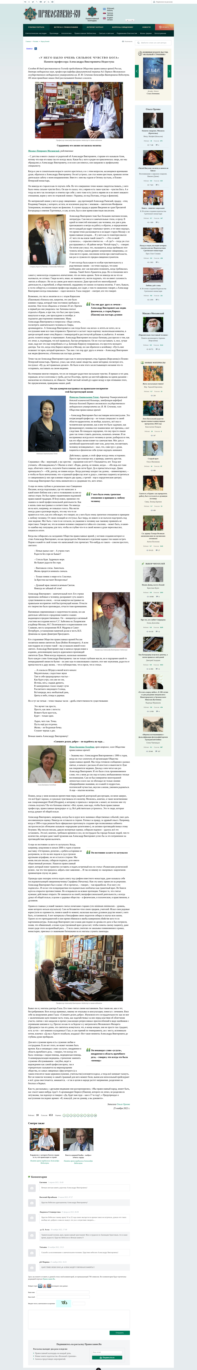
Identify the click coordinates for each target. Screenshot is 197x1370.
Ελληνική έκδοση (108, 9)
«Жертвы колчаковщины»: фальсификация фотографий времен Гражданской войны (153, 737)
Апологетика (66, 33)
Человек (35, 41)
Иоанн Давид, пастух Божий (153, 585)
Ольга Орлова (123, 1104)
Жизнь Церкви (146, 33)
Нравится (29, 48)
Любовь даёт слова (153, 285)
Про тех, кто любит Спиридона (153, 620)
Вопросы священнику (122, 27)
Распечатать (128, 41)
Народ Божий (45, 41)
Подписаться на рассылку (164, 2)
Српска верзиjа (108, 14)
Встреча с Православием (66, 27)
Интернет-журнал (95, 27)
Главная (28, 41)
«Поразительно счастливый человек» (153, 335)
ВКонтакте (40, 1286)
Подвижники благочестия (127, 33)
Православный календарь (92, 14)
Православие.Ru (49, 1279)
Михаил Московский (153, 313)
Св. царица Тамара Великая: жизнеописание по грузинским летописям (153, 536)
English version (108, 19)
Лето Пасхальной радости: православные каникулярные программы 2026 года (153, 421)
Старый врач (153, 459)
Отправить (120, 1333)
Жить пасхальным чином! (153, 384)
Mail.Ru (49, 1286)
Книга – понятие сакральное (153, 208)
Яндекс (45, 1286)
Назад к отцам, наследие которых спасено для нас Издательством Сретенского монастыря (153, 248)
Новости (146, 27)
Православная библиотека (85, 33)
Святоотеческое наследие (36, 33)
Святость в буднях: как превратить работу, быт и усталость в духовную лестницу (153, 496)
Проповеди (54, 33)
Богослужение (160, 33)
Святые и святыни (106, 33)
